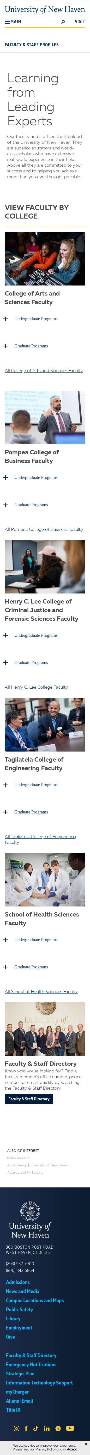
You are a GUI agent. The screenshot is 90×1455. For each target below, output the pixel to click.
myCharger (17, 1392)
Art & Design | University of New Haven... (39, 1165)
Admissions (18, 1282)
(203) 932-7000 (20, 1264)
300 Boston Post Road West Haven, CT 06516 (30, 1250)
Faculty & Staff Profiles (32, 45)
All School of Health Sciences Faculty (41, 992)
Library (13, 1319)
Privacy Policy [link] (46, 1449)
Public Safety (19, 1309)
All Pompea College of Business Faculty (44, 529)
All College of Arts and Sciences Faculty (44, 371)
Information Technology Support (39, 1383)
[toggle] (63, 22)
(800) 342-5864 (20, 1270)
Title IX (13, 1410)
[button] (13, 22)
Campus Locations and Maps (35, 1300)
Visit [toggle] (80, 22)
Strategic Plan (20, 1374)
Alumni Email (19, 1401)
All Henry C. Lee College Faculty (36, 687)
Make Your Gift (18, 1158)
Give (10, 1337)
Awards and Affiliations (25, 1172)
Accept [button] (72, 1449)
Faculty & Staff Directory (29, 1099)
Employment (19, 1328)
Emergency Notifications (31, 1364)
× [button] (86, 1444)
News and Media (22, 1291)
